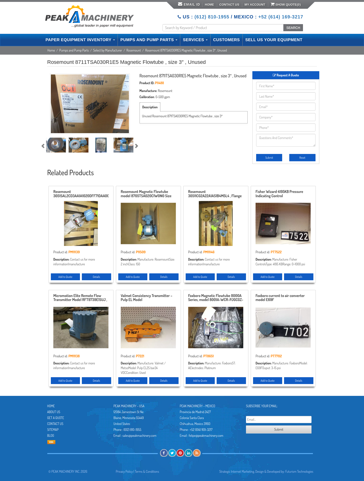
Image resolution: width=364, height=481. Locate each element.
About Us (53, 412)
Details (96, 277)
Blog (50, 435)
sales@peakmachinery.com (139, 435)
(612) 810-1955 (211, 16)
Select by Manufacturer (107, 50)
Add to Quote (65, 277)
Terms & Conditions (147, 471)
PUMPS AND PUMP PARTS (148, 40)
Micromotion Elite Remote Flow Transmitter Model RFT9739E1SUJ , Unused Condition (80, 298)
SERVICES (195, 40)
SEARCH (293, 28)
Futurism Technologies (299, 471)
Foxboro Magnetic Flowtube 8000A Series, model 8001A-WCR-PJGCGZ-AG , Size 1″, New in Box (215, 298)
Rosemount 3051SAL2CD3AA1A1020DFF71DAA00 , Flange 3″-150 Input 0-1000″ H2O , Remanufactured (81, 194)
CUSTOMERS (226, 40)
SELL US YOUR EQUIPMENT (274, 40)
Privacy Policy (124, 471)
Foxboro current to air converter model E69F (280, 298)
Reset (302, 157)
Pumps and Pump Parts (74, 50)
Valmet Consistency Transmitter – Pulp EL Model (146, 298)
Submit (269, 157)
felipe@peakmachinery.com (206, 435)
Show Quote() (286, 4)
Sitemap (53, 430)
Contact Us (229, 4)
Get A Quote (55, 418)
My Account (255, 4)
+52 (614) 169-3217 (280, 16)
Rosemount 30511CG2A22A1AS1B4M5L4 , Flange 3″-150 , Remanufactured (215, 194)
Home (209, 4)
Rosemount (134, 50)
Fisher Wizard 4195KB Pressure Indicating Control (279, 194)
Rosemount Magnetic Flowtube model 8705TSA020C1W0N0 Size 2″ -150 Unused (146, 194)
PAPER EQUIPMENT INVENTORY (80, 40)
